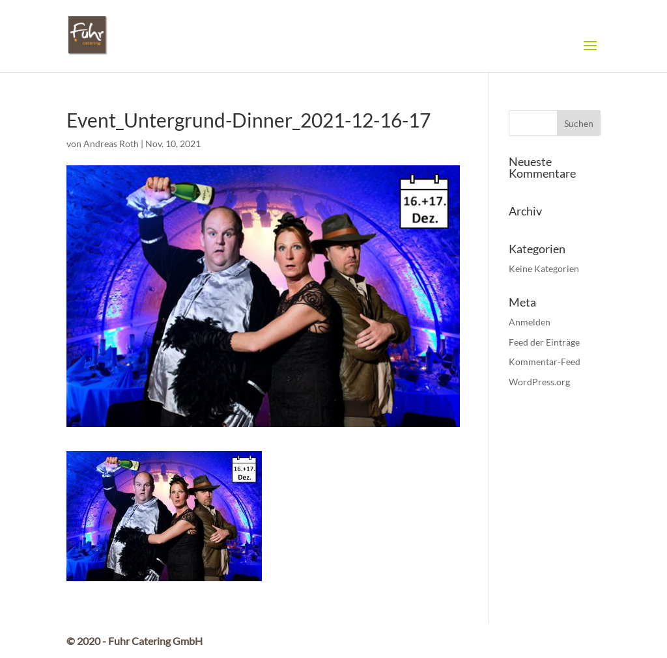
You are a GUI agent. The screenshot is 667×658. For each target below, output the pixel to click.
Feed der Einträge (544, 342)
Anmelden (529, 321)
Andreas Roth (111, 143)
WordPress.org (539, 381)
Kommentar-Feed (544, 361)
